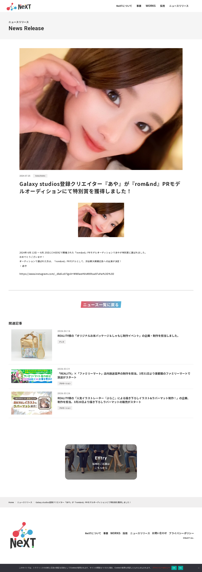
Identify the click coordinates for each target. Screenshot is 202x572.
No (180, 568)
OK (174, 568)
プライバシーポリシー (161, 568)
